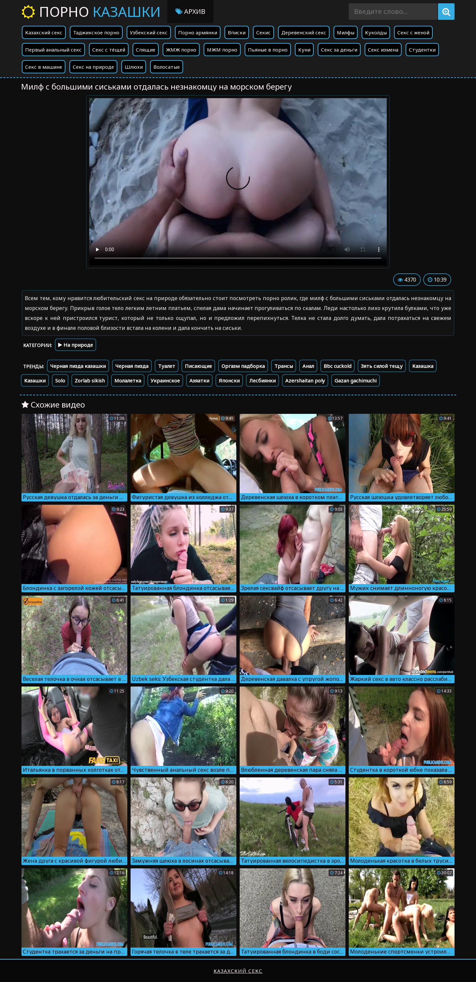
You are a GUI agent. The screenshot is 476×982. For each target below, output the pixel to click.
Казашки (35, 380)
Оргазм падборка (243, 366)
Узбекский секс (149, 32)
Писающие (198, 366)
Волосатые (166, 66)
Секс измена (383, 49)
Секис (263, 32)
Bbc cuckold (337, 366)
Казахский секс (43, 32)
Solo (60, 380)
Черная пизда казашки (78, 366)
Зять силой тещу (382, 366)
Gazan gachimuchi (356, 380)
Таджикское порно (96, 32)
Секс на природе (93, 66)
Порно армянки (197, 32)
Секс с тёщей (108, 49)
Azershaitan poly (305, 380)
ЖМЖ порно (181, 49)
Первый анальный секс (53, 49)
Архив (190, 11)
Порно (91, 11)
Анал (308, 366)
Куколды (376, 32)
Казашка (422, 366)
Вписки (237, 32)
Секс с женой (413, 32)
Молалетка (127, 380)
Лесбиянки (262, 380)
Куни (304, 49)
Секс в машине (43, 66)
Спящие (145, 49)
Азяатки (199, 380)
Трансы (283, 366)
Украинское (165, 380)
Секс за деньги (339, 49)
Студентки (422, 49)
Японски (229, 380)
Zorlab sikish (90, 380)
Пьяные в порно (268, 49)
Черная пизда (131, 366)
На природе (75, 344)
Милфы (345, 32)
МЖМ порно (222, 49)
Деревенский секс (303, 32)
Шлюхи (134, 66)
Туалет (166, 366)
